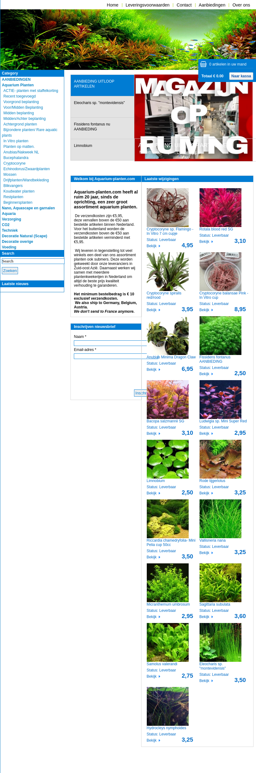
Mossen (9, 174)
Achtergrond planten (20, 124)
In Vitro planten (16, 141)
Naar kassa (241, 76)
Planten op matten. (19, 146)
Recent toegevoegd (19, 96)
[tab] (102, 85)
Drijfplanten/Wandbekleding (26, 180)
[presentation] (101, 85)
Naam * (80, 336)
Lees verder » (188, 152)
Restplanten (13, 197)
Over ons (241, 4)
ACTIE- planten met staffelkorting (30, 91)
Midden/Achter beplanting (24, 118)
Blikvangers (13, 186)
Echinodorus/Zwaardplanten (26, 169)
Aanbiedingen (212, 4)
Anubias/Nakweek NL (21, 152)
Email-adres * (85, 350)
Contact (184, 4)
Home (112, 4)
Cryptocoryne (14, 163)
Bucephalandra (16, 158)
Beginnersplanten (17, 202)
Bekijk (152, 246)
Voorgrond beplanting (21, 102)
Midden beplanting (18, 113)
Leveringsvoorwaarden (148, 4)
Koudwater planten (18, 191)
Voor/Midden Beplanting (23, 107)
